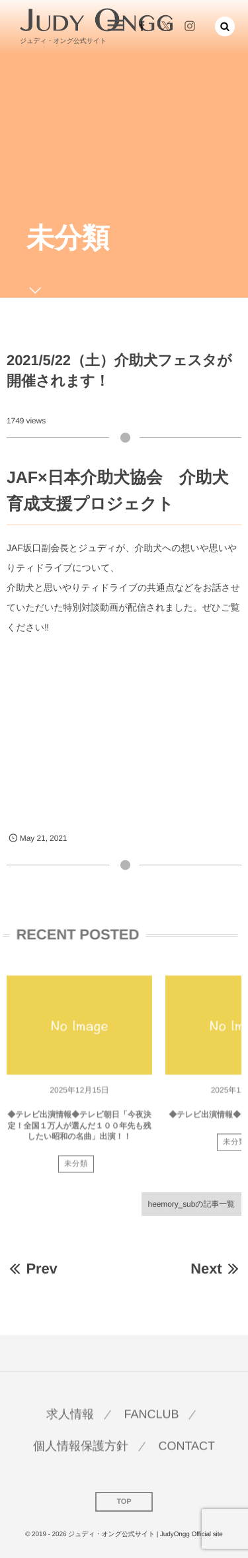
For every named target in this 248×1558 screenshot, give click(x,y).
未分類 (76, 1167)
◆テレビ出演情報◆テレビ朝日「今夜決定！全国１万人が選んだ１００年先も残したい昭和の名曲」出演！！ (79, 1129)
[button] (225, 26)
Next (215, 1268)
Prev (32, 1268)
